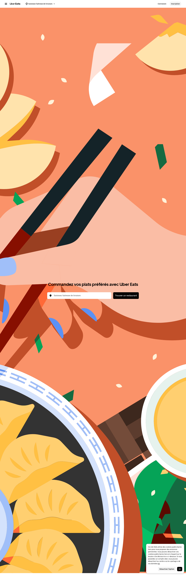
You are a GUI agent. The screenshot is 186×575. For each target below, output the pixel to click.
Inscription (175, 4)
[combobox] (81, 295)
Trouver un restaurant (126, 295)
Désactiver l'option (166, 569)
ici (159, 564)
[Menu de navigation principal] (6, 4)
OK (180, 569)
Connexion (162, 4)
